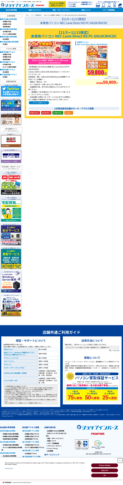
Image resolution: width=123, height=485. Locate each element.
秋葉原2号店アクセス (32, 436)
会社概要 (50, 451)
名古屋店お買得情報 (9, 456)
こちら (117, 350)
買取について (51, 441)
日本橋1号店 (7, 31)
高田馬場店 (6, 27)
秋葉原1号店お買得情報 (11, 434)
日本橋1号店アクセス (32, 445)
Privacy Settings (52, 448)
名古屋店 (6, 39)
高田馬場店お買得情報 (10, 439)
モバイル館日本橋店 (9, 34)
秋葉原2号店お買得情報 (11, 436)
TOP (27, 15)
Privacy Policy (9, 468)
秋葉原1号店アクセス (32, 434)
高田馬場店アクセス (31, 439)
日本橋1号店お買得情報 (11, 445)
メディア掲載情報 (36, 15)
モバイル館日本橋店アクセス (34, 447)
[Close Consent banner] (120, 460)
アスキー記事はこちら (39, 103)
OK (105, 475)
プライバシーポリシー (54, 446)
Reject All (104, 470)
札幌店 (5, 44)
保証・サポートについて (55, 438)
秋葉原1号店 (7, 21)
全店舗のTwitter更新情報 (55, 431)
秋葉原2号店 (7, 24)
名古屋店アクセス (31, 453)
